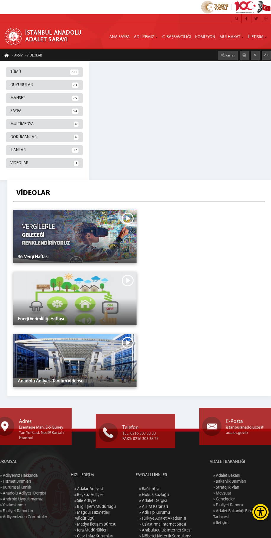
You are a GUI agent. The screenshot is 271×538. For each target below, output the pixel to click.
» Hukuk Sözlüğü (154, 520)
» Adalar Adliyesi (88, 514)
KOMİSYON (205, 37)
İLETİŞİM (256, 37)
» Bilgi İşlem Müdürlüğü (95, 532)
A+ (266, 55)
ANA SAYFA (119, 37)
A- (255, 55)
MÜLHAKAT (229, 37)
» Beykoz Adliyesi (89, 520)
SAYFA (44, 111)
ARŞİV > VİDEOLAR (26, 56)
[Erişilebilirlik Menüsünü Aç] (260, 512)
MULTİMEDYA (44, 124)
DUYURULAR (44, 85)
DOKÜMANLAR (44, 137)
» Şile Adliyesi (85, 526)
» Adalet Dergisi (153, 526)
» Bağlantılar (150, 514)
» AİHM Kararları (153, 532)
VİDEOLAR (44, 163)
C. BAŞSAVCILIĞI (176, 37)
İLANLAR (44, 150)
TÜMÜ (44, 72)
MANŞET (44, 98)
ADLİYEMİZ (144, 37)
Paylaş (230, 55)
